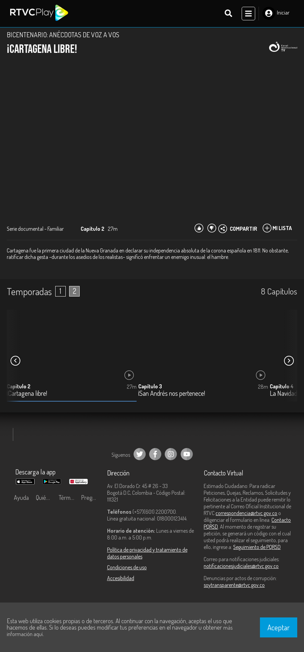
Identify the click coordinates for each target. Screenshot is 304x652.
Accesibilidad (120, 578)
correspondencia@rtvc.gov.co (246, 513)
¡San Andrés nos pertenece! (171, 394)
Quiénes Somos (45, 497)
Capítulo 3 (150, 386)
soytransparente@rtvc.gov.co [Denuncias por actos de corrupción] (234, 585)
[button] (289, 361)
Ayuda (21, 497)
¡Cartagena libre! (27, 394)
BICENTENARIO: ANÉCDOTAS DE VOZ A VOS (63, 34)
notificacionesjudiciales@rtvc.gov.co (241, 566)
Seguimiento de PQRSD (257, 547)
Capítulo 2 (19, 386)
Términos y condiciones (68, 497)
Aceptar (278, 627)
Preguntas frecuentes (90, 497)
